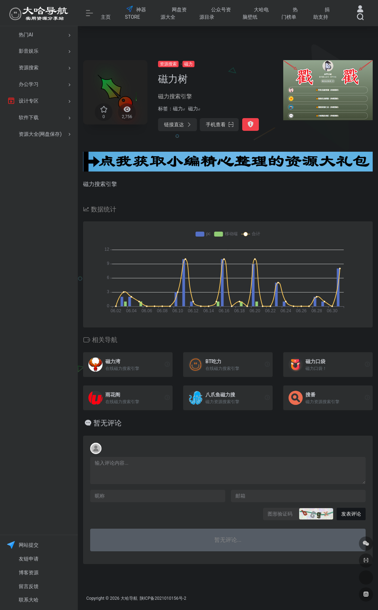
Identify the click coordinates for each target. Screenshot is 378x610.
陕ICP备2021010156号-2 (162, 598)
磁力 (188, 64)
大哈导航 (129, 598)
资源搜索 (168, 64)
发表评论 (351, 514)
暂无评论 (107, 423)
